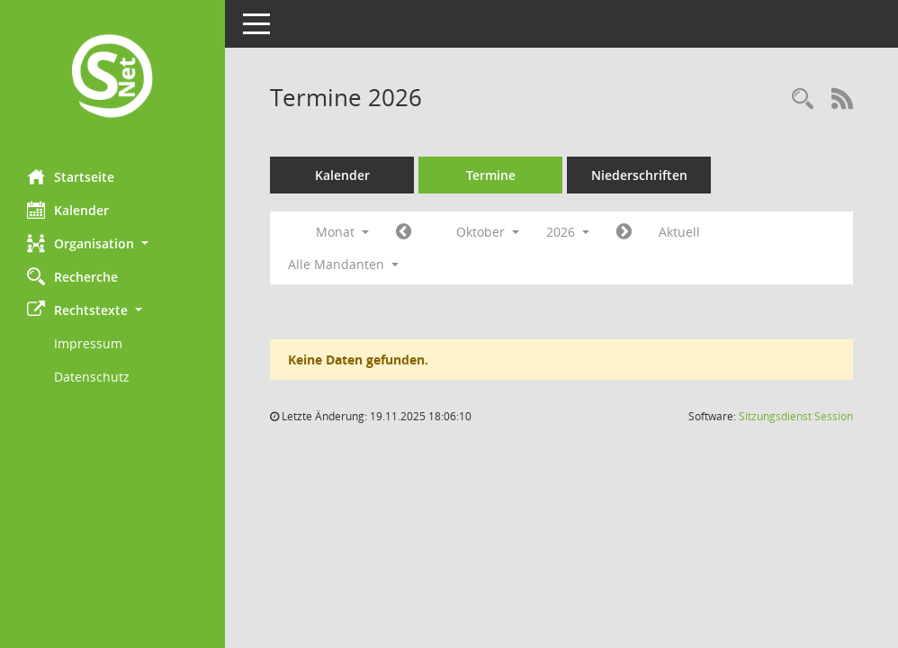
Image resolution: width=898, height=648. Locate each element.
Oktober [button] (487, 231)
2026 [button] (567, 231)
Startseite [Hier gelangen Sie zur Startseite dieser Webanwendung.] (70, 176)
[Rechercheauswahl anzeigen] (802, 99)
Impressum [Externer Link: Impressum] (88, 343)
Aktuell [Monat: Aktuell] (679, 231)
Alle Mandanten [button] (343, 264)
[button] (112, 243)
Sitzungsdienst (796, 416)
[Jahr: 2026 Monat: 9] (403, 232)
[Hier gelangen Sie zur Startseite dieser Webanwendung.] (112, 78)
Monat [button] (342, 231)
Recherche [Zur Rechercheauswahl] (72, 276)
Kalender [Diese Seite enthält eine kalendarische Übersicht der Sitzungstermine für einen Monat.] (68, 210)
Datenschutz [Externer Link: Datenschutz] (92, 376)
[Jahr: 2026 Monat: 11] (624, 232)
